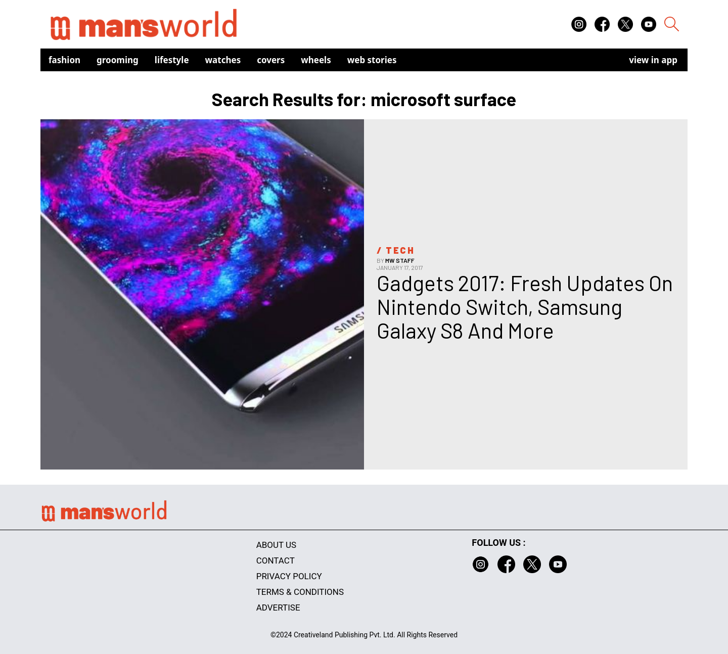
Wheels (316, 60)
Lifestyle (172, 60)
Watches (223, 60)
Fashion (64, 60)
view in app (653, 60)
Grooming (118, 60)
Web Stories (372, 60)
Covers (271, 60)
